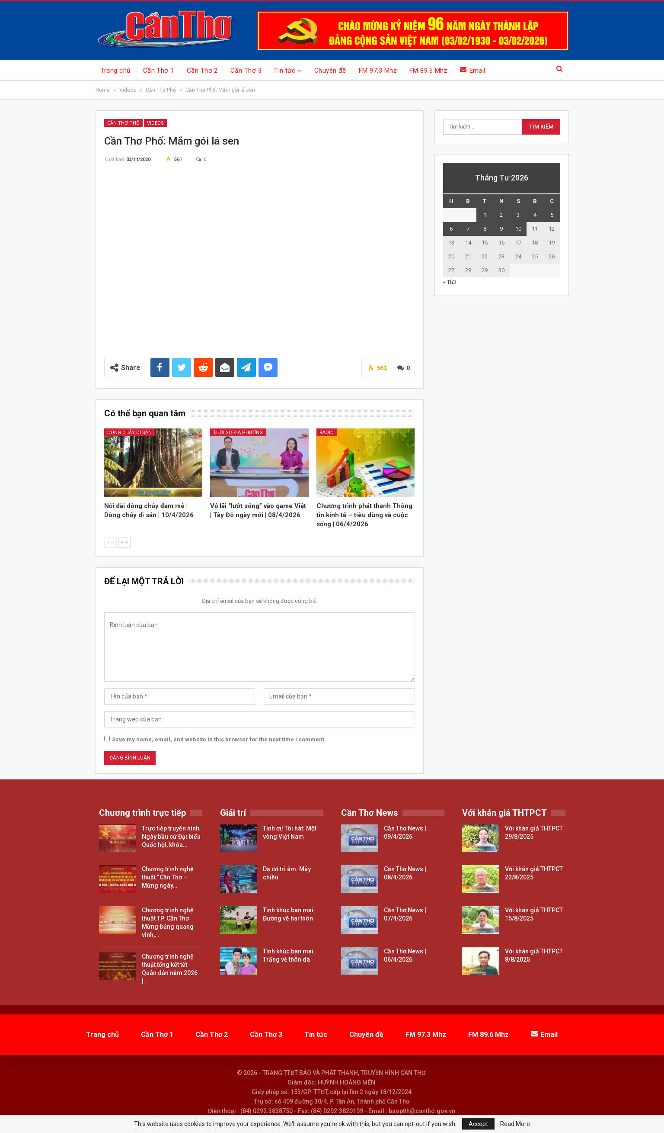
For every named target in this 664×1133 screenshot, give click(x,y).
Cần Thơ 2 (202, 70)
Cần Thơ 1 (158, 70)
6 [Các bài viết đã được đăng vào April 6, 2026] (451, 228)
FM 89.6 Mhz (428, 70)
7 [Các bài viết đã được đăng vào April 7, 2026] (467, 228)
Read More (515, 1124)
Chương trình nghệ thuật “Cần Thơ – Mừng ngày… (168, 877)
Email (472, 70)
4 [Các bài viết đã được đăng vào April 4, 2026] (534, 215)
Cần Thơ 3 (246, 70)
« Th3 (449, 282)
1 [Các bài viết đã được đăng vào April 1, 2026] (484, 215)
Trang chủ (116, 70)
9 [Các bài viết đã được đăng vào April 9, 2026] (501, 228)
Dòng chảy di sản (129, 432)
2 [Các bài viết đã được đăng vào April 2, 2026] (501, 215)
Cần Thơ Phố (123, 123)
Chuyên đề (330, 70)
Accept (478, 1123)
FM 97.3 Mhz (378, 70)
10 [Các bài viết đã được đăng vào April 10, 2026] (518, 228)
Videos (155, 123)
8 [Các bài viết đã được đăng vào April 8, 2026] (484, 228)
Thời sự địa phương (238, 432)
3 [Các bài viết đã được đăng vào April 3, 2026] (518, 215)
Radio (326, 432)
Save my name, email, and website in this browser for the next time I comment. (219, 739)
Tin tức (284, 70)
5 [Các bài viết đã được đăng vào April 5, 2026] (551, 215)
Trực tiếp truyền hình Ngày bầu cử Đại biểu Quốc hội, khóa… (171, 836)
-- (110, 542)
